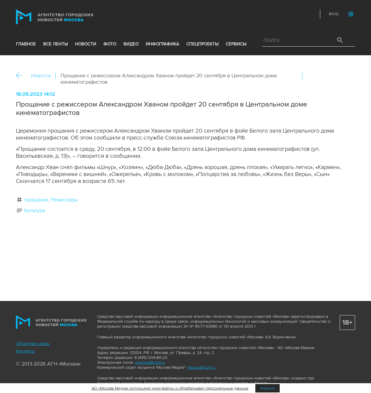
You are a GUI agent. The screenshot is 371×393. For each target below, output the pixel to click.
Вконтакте (310, 76)
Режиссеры (64, 200)
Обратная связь (33, 343)
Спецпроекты (202, 44)
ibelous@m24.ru (201, 367)
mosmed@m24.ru (150, 362)
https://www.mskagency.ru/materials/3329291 (348, 76)
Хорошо (267, 388)
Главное (26, 44)
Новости (41, 75)
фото (109, 44)
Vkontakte (285, 14)
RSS (310, 14)
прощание (36, 200)
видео (131, 44)
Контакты (25, 351)
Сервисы (236, 44)
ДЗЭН (272, 14)
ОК (323, 76)
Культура (34, 210)
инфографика (162, 44)
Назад (21, 76)
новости (85, 44)
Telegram (298, 14)
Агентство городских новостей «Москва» (66, 17)
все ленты (55, 44)
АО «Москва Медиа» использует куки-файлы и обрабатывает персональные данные (170, 388)
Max (259, 14)
